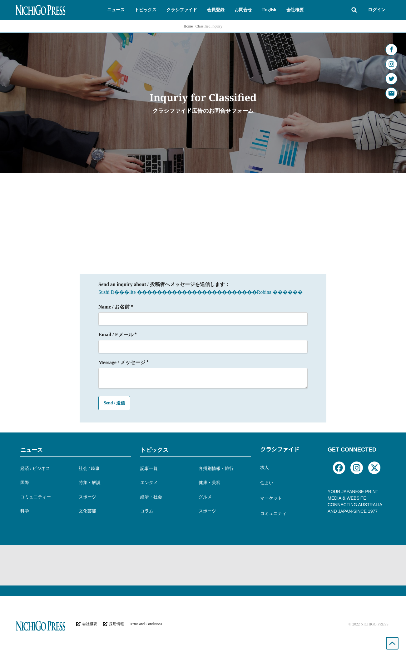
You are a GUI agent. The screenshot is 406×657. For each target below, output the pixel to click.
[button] (116, 10)
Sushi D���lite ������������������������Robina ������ (200, 292)
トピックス (154, 450)
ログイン (376, 9)
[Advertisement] (203, 220)
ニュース (31, 450)
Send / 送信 (114, 403)
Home (188, 26)
